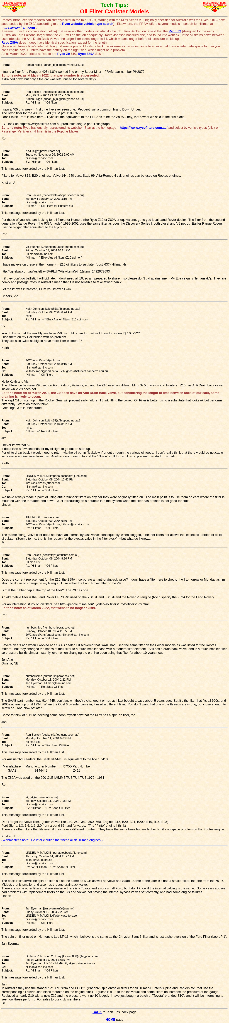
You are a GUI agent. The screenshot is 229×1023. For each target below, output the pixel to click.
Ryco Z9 (175, 31)
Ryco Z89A (9, 42)
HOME (110, 1019)
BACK (97, 1012)
